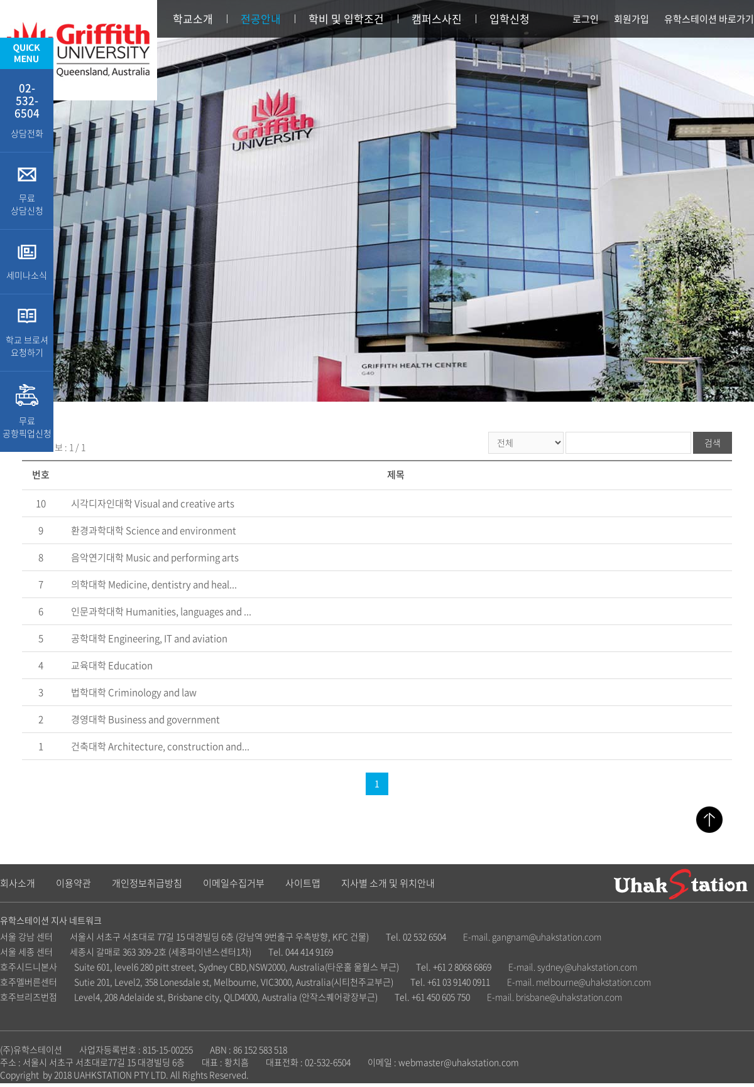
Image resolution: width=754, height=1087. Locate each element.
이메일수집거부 (234, 883)
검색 (712, 442)
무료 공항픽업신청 (26, 411)
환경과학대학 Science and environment (153, 530)
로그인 (585, 19)
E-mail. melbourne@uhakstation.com (579, 981)
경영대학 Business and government (145, 719)
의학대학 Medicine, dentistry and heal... (154, 584)
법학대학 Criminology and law (134, 692)
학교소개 (193, 18)
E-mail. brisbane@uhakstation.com (554, 996)
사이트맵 (302, 883)
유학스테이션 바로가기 (709, 19)
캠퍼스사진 (437, 18)
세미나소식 (26, 261)
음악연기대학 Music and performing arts (155, 557)
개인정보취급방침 (147, 883)
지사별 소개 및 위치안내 (388, 883)
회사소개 (17, 883)
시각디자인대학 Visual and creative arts (152, 503)
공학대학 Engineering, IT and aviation (149, 638)
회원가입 (631, 19)
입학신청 (509, 18)
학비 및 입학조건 (346, 18)
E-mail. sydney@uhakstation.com (572, 966)
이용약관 (73, 883)
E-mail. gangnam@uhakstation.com (532, 936)
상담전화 (26, 109)
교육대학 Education (112, 665)
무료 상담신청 (26, 191)
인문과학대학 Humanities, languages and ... (161, 611)
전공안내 (261, 18)
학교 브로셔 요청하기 (26, 332)
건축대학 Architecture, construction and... (160, 746)
